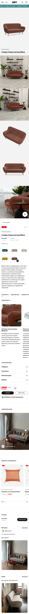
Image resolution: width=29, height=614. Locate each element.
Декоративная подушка (7, 489)
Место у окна (9, 446)
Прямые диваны (6, 222)
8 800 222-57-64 (22, 2)
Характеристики (15, 295)
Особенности (5, 295)
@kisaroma (6, 531)
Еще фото (25, 214)
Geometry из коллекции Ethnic (11, 491)
